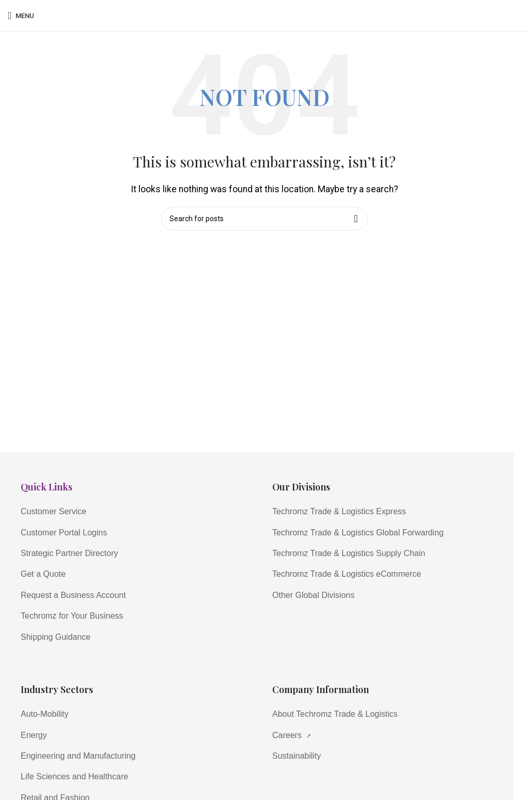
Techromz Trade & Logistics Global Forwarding (358, 532)
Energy (34, 735)
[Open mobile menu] (21, 15)
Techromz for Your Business (72, 615)
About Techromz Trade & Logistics (335, 714)
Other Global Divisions (313, 595)
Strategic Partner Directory (69, 553)
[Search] (264, 218)
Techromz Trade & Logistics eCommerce (346, 574)
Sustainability (296, 755)
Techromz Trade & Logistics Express (339, 511)
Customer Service (53, 511)
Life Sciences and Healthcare (74, 776)
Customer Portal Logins (64, 532)
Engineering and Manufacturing (78, 755)
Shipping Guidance (55, 637)
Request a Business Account (73, 595)
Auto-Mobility (44, 714)
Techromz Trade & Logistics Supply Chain (348, 553)
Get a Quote (43, 574)
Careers (291, 735)
